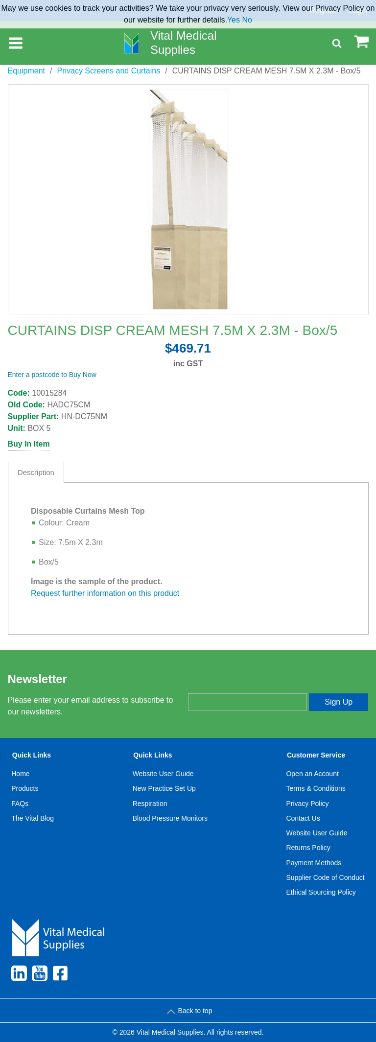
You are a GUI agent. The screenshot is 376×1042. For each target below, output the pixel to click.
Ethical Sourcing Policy (320, 892)
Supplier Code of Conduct (325, 877)
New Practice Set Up (164, 788)
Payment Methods (313, 863)
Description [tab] (36, 472)
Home (20, 774)
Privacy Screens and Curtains (108, 71)
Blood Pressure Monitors (170, 818)
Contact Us (303, 818)
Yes (233, 20)
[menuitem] (33, 826)
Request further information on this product (105, 593)
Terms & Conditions (315, 788)
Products (24, 788)
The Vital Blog (32, 818)
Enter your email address (229, 685)
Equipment (27, 71)
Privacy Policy (307, 803)
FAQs (19, 803)
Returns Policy (308, 848)
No (247, 20)
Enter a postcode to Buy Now (52, 375)
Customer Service (316, 755)
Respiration (150, 803)
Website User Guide (163, 774)
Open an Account (312, 774)
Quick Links (31, 755)
